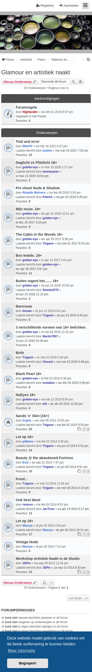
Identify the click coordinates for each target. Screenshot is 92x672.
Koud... (22, 479)
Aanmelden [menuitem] (69, 5)
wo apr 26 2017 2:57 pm (31, 269)
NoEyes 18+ (26, 395)
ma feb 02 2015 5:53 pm (73, 425)
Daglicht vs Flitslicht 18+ (36, 163)
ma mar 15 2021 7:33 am (71, 150)
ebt (44, 404)
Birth (20, 353)
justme (47, 150)
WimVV (27, 146)
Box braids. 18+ (29, 255)
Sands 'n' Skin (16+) (32, 416)
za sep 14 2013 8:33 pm (70, 567)
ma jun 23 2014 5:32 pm (72, 446)
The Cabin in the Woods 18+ (39, 234)
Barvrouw (24, 306)
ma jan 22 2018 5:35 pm (71, 197)
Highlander (30, 112)
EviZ (25, 462)
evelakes (48, 383)
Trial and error (27, 141)
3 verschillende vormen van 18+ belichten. (51, 327)
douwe (27, 311)
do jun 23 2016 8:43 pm (72, 315)
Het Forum (39, 116)
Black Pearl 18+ (29, 374)
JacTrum (48, 509)
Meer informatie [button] (21, 651)
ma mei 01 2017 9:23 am (73, 243)
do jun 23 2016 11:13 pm (32, 294)
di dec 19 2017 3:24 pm (31, 222)
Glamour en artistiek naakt (35, 72)
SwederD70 (50, 290)
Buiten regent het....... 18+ (37, 281)
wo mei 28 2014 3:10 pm (73, 488)
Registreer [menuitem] (45, 5)
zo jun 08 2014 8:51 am (72, 467)
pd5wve (27, 441)
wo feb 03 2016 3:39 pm (74, 383)
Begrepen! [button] (27, 663)
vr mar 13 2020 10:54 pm (32, 176)
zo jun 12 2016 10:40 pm (32, 340)
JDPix (26, 563)
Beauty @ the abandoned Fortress (44, 458)
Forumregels (26, 107)
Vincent (47, 362)
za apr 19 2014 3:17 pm (73, 509)
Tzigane (47, 243)
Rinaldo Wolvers (33, 192)
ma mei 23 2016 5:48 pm (72, 362)
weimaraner (50, 171)
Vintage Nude (27, 542)
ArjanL (27, 420)
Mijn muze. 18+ (28, 209)
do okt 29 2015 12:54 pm (66, 404)
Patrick (47, 197)
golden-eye (30, 167)
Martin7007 (50, 336)
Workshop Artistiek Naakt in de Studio (48, 559)
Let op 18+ (24, 437)
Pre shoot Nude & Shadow (38, 188)
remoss (27, 504)
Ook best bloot (28, 500)
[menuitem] (88, 59)
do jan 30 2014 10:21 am (72, 530)
